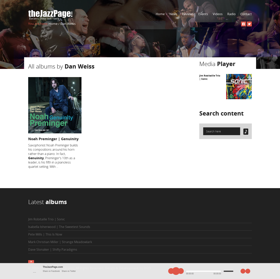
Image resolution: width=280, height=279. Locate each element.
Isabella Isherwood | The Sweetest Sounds (59, 227)
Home (160, 14)
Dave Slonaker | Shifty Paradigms (52, 249)
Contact (246, 14)
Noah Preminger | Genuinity (53, 138)
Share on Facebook (51, 271)
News (173, 14)
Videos (218, 14)
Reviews (188, 14)
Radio (231, 14)
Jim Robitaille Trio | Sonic (46, 219)
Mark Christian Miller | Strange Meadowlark (60, 242)
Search (221, 113)
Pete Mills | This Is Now (45, 234)
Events (203, 14)
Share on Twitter (69, 271)
